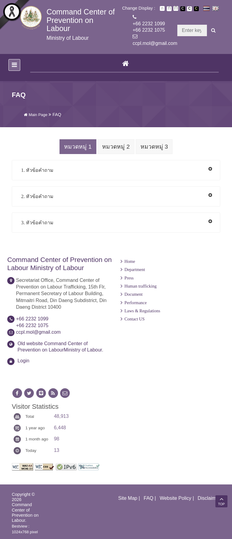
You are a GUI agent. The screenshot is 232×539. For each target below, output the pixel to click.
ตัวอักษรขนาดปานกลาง (169, 8)
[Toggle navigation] (14, 65)
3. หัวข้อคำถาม (37, 222)
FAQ (148, 497)
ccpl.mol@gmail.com (155, 43)
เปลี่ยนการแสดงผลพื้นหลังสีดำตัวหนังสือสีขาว (182, 8)
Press (129, 277)
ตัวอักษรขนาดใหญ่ (175, 8)
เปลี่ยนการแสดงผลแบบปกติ (189, 8)
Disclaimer (209, 497)
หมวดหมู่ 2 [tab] (116, 146)
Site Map (127, 497)
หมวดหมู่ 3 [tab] (155, 146)
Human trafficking (140, 285)
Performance (135, 302)
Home (129, 261)
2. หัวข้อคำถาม (37, 196)
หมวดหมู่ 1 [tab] (77, 146)
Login (23, 360)
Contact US (134, 318)
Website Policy (176, 497)
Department (134, 269)
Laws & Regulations (142, 310)
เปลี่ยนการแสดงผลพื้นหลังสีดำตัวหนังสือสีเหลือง (196, 8)
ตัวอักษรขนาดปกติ (162, 8)
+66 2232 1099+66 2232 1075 (149, 27)
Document (133, 294)
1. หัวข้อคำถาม (37, 169)
